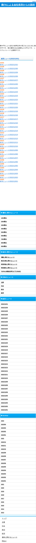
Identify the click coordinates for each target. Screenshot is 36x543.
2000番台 (4, 221)
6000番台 (4, 235)
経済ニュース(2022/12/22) (9, 99)
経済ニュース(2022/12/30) (9, 68)
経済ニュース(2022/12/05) (9, 166)
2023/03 (3, 428)
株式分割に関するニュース (9, 261)
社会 (2, 286)
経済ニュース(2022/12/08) (9, 154)
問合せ (4, 541)
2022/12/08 (4, 385)
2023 (2, 421)
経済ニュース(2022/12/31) (9, 64)
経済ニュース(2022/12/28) (9, 76)
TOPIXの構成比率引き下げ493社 (11, 271)
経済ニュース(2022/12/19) (9, 111)
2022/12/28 (4, 314)
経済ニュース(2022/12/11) (9, 142)
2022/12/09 (4, 381)
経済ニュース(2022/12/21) (9, 103)
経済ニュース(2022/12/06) (9, 162)
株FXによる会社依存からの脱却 (18, 4)
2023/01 (3, 435)
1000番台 (4, 218)
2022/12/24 (4, 328)
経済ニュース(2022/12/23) (9, 96)
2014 (2, 509)
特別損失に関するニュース (9, 268)
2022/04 (3, 470)
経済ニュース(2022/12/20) (9, 107)
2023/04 (3, 424)
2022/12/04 (4, 399)
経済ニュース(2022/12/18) (9, 115)
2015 (2, 505)
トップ (4, 518)
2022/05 (3, 466)
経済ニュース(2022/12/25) (9, 88)
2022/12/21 (4, 339)
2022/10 (3, 449)
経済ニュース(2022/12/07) (9, 158)
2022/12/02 (4, 406)
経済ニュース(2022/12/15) (9, 127)
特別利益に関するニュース (9, 264)
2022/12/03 (4, 403)
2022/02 (3, 477)
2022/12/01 (4, 410)
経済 (2, 293)
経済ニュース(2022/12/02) (9, 177)
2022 (2, 438)
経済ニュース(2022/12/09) (9, 150)
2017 (2, 498)
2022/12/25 (4, 325)
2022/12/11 (4, 374)
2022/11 (3, 445)
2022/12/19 (4, 346)
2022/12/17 (4, 353)
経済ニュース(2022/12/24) (9, 92)
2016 (2, 502)
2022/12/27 (4, 318)
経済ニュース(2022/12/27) (9, 80)
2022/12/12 (4, 371)
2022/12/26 (4, 321)
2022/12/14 (4, 364)
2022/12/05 (4, 395)
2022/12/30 (4, 307)
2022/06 (3, 463)
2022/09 (3, 452)
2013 (2, 512)
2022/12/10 (4, 378)
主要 (2, 282)
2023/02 (3, 431)
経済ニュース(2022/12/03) (9, 173)
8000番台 (4, 243)
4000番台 (4, 228)
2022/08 (3, 456)
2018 (2, 495)
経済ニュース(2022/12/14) (9, 131)
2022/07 (3, 459)
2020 (2, 488)
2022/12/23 (4, 332)
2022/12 (3, 442)
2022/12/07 (4, 388)
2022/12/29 (4, 311)
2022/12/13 (4, 367)
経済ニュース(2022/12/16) (9, 123)
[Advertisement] (18, 26)
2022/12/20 (4, 343)
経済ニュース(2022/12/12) (9, 138)
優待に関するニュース (9, 537)
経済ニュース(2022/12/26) (9, 84)
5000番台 (4, 232)
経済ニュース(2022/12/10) (9, 146)
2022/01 (3, 481)
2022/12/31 (4, 304)
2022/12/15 (4, 360)
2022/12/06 (4, 392)
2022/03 (3, 474)
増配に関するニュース (7, 257)
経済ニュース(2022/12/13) (9, 134)
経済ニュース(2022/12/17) (9, 119)
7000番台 (4, 239)
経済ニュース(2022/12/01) (9, 181)
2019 (2, 491)
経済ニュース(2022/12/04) (9, 169)
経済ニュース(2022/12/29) (9, 72)
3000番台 (4, 225)
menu (34, 1)
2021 (2, 484)
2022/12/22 (4, 335)
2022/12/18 (4, 350)
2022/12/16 (4, 357)
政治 (2, 289)
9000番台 (4, 246)
